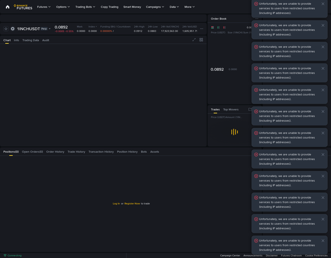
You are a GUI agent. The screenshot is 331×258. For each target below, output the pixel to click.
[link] (7, 7)
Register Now (132, 203)
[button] (323, 3)
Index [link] (93, 26)
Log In (116, 203)
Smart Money (132, 7)
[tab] (7, 39)
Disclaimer (272, 255)
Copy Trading (109, 7)
